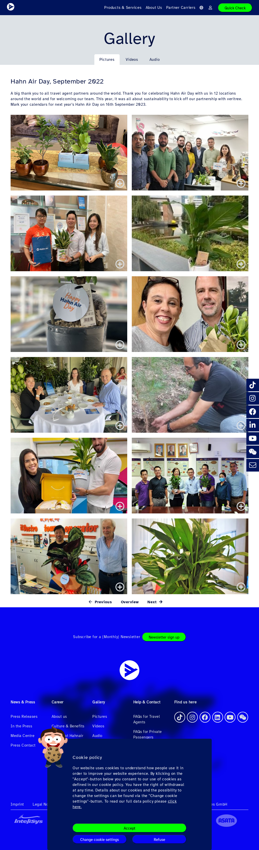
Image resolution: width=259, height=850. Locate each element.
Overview (130, 602)
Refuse (159, 839)
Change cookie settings (99, 839)
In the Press (21, 726)
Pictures (107, 59)
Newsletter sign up (164, 637)
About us (59, 716)
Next (152, 602)
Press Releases (24, 716)
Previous (102, 602)
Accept (129, 828)
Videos (132, 59)
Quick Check (235, 8)
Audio (154, 59)
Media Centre (22, 735)
